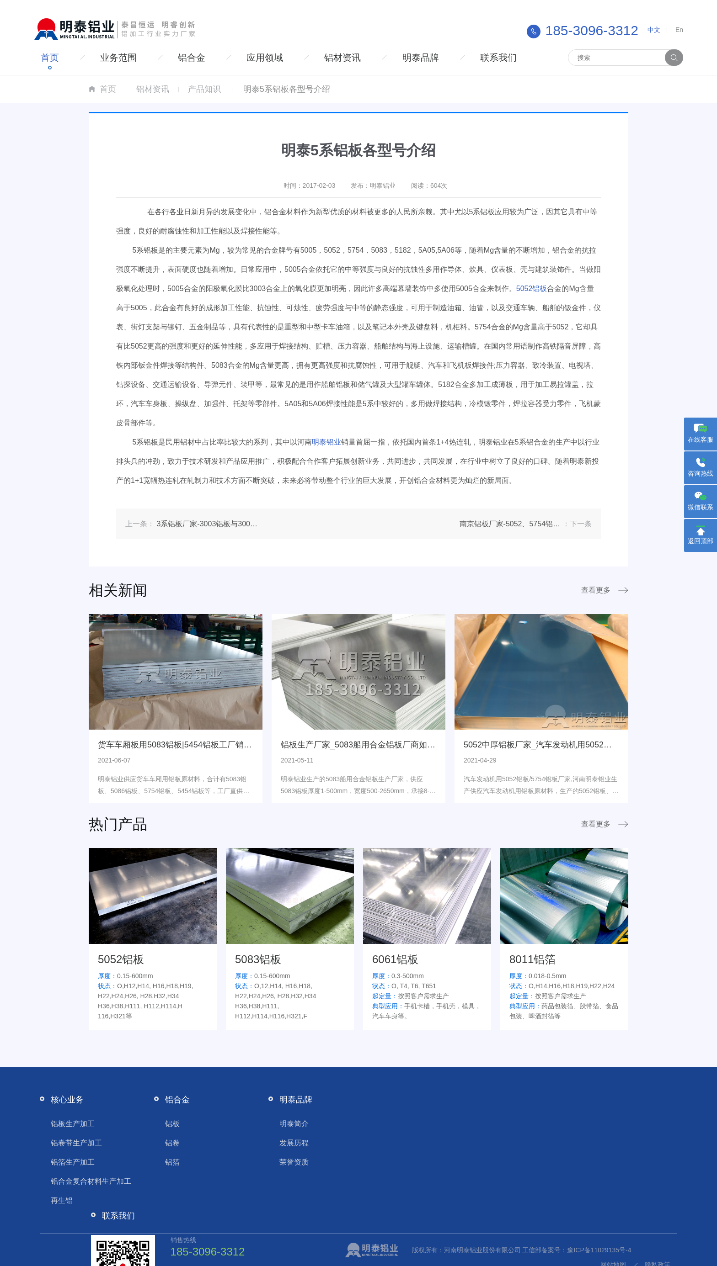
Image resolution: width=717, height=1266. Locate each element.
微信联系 (700, 507)
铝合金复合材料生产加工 (85, 1181)
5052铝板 (531, 288)
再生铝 (56, 1200)
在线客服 (700, 439)
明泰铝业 (326, 442)
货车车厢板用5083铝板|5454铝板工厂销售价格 (183, 744)
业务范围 (122, 58)
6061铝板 (395, 959)
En (679, 29)
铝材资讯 (355, 58)
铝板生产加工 (67, 1124)
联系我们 (516, 58)
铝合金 (198, 58)
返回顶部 (700, 541)
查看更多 (595, 590)
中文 (653, 29)
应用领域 (274, 58)
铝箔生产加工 (67, 1162)
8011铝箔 (532, 959)
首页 (51, 58)
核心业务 (61, 1099)
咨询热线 (700, 473)
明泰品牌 (435, 58)
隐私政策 (663, 1250)
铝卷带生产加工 (70, 1143)
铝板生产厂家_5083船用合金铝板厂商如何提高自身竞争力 (387, 744)
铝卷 (166, 1143)
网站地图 (618, 1250)
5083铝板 (258, 959)
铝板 (166, 1124)
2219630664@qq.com (573, 1159)
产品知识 (204, 89)
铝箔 (166, 1162)
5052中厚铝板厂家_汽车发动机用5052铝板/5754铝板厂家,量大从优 (586, 744)
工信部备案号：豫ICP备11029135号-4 (265, 1250)
